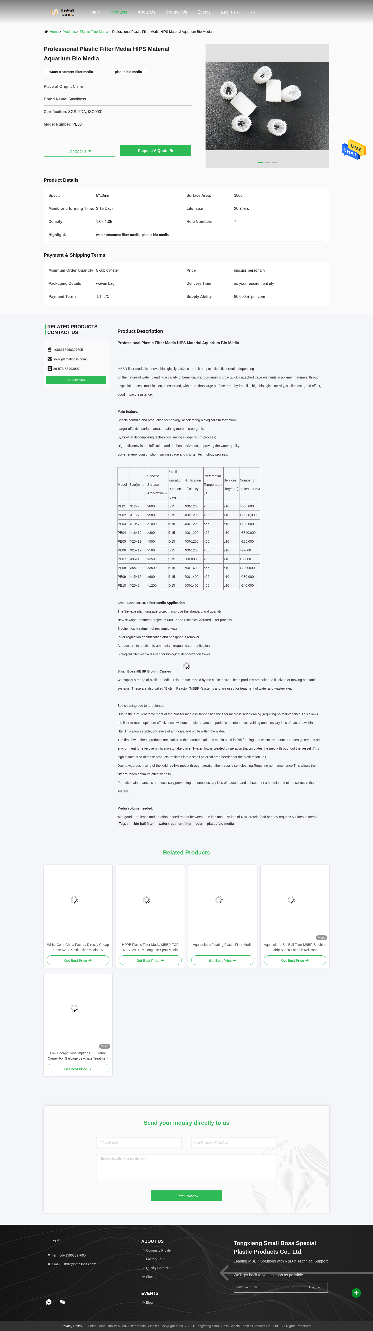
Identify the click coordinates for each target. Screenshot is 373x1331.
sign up (314, 1287)
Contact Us (176, 12)
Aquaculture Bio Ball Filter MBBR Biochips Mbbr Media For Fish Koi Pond (295, 947)
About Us (146, 12)
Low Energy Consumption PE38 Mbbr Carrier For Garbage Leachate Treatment (78, 1055)
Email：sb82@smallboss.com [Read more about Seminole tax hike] (71, 1264)
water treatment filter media (180, 823)
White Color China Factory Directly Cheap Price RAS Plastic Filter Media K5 (78, 947)
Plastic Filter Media (94, 32)
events (204, 12)
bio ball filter (144, 823)
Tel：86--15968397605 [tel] (66, 1255)
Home (94, 12)
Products (118, 12)
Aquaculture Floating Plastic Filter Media (223, 945)
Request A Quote (155, 151)
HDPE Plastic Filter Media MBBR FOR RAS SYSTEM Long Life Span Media (150, 947)
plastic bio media (220, 823)
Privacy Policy (71, 1326)
